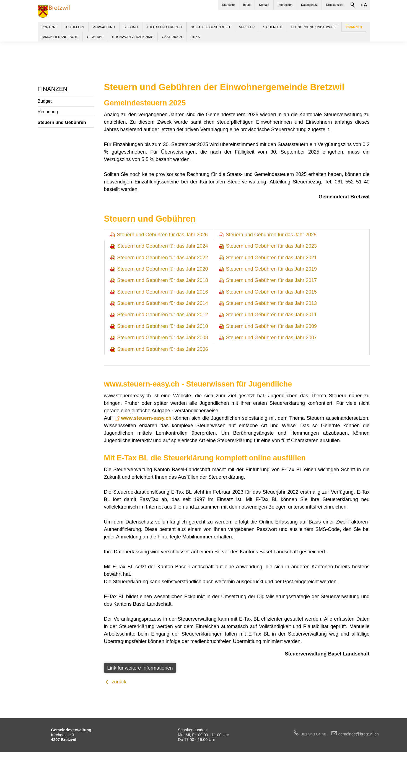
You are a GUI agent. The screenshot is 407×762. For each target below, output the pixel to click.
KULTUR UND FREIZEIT (164, 27)
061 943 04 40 (316, 734)
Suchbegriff (352, 5)
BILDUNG (130, 27)
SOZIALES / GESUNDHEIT (211, 27)
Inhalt (246, 4)
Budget (45, 101)
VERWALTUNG (104, 27)
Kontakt (264, 4)
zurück (119, 682)
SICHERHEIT (273, 27)
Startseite (228, 4)
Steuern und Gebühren (62, 122)
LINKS (195, 36)
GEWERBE (95, 36)
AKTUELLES (74, 27)
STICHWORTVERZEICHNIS (132, 36)
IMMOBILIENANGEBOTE (60, 36)
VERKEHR (247, 27)
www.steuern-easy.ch (146, 418)
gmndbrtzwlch (358, 734)
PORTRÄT (49, 27)
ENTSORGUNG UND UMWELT (314, 27)
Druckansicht (334, 4)
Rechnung (48, 111)
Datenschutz (309, 4)
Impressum (285, 4)
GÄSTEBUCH (172, 36)
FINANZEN (53, 88)
